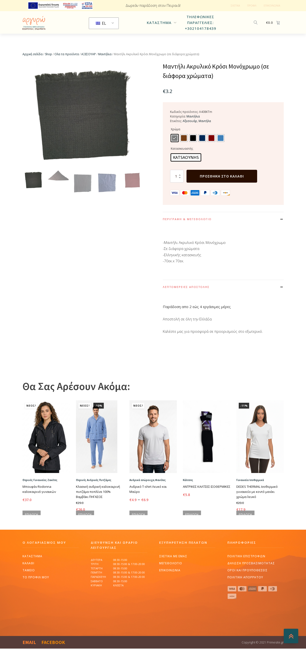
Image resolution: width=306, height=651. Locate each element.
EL (101, 28)
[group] (82, 125)
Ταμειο (28, 593)
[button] (33, 190)
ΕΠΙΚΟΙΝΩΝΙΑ (272, 5)
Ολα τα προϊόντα (66, 65)
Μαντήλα (205, 132)
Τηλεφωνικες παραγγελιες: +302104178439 (200, 28)
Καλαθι (28, 586)
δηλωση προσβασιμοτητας (251, 586)
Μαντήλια (105, 65)
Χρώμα (175, 140)
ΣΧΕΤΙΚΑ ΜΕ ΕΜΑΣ (173, 579)
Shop (48, 65)
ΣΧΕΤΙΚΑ (235, 5)
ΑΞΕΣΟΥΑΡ (88, 65)
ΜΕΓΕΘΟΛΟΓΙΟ (170, 586)
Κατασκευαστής (182, 159)
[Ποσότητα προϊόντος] (177, 186)
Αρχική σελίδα (32, 65)
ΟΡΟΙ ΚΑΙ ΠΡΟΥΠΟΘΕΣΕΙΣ (247, 593)
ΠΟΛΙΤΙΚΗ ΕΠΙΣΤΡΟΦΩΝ (246, 579)
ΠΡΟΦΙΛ (251, 5)
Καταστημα (32, 579)
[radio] (174, 148)
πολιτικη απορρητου (245, 600)
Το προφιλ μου (35, 600)
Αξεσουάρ (190, 132)
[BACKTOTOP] (291, 636)
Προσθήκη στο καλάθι (222, 186)
